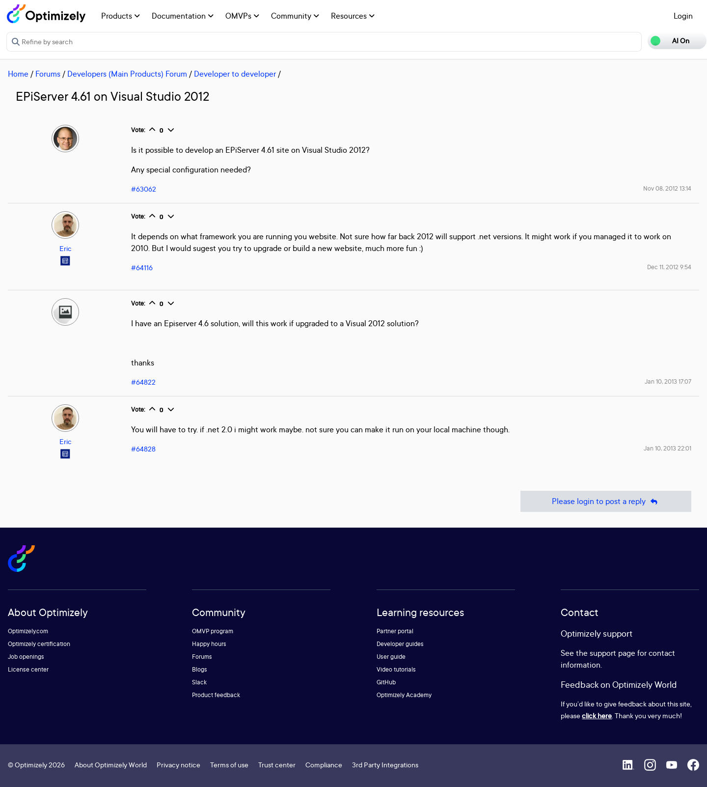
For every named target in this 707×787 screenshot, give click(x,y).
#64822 (143, 382)
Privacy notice (178, 764)
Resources (353, 15)
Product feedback (216, 695)
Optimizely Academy (404, 695)
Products (120, 15)
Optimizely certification (39, 644)
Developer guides (400, 644)
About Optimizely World (111, 764)
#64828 (143, 448)
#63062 (143, 189)
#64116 (142, 267)
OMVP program (212, 631)
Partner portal (395, 631)
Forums (47, 73)
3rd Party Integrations (385, 764)
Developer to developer (235, 73)
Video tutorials (396, 669)
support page (612, 652)
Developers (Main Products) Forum (127, 73)
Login (683, 15)
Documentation (183, 15)
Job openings (26, 656)
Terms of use (229, 764)
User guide (391, 656)
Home (18, 73)
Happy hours (209, 644)
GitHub (386, 682)
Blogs (199, 669)
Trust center (277, 764)
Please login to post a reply (606, 501)
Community (295, 15)
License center (28, 669)
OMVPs (242, 15)
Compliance (323, 764)
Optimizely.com (28, 631)
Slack (199, 682)
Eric (65, 248)
